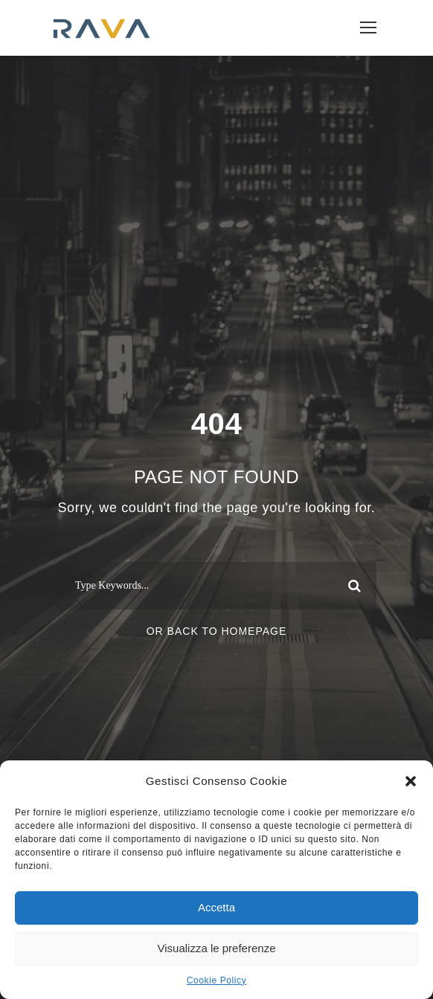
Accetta (216, 907)
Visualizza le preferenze (217, 948)
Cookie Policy (217, 980)
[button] (410, 781)
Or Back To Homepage (217, 631)
